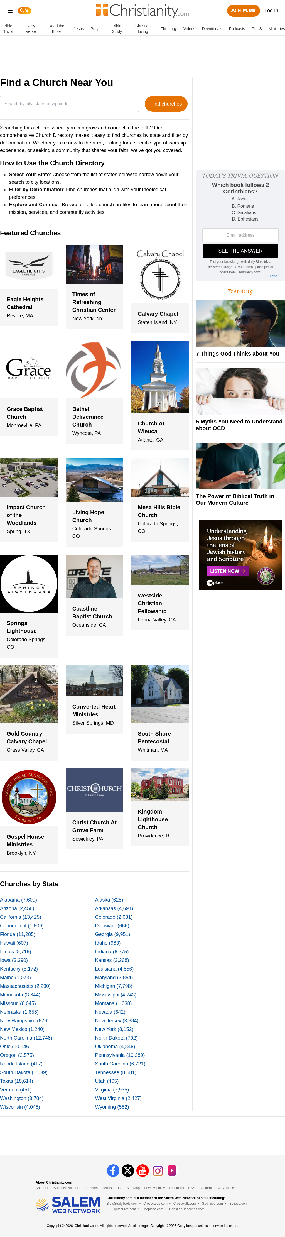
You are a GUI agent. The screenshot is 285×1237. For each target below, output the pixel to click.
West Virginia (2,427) (118, 1098)
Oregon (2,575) (17, 1055)
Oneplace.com (152, 1209)
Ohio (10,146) (15, 1046)
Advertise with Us (67, 1188)
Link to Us (176, 1188)
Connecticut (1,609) (22, 926)
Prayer (96, 28)
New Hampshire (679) (24, 1020)
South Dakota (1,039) (24, 1072)
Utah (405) (107, 1081)
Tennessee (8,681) (116, 1072)
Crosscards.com (155, 1204)
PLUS (257, 28)
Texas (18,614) (16, 1081)
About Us (42, 1188)
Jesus (79, 28)
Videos (189, 28)
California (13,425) (20, 917)
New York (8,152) (114, 1029)
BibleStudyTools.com (122, 1204)
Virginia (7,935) (112, 1090)
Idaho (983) (108, 943)
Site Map (133, 1188)
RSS (191, 1188)
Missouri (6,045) (18, 1003)
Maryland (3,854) (114, 977)
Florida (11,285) (17, 934)
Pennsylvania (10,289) (120, 1055)
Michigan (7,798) (113, 986)
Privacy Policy (154, 1188)
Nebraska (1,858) (19, 1012)
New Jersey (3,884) (117, 1020)
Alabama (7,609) (18, 900)
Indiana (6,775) (112, 951)
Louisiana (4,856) (114, 969)
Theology (169, 28)
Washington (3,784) (21, 1098)
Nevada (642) (110, 1012)
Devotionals (212, 28)
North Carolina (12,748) (26, 1038)
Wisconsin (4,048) (20, 1107)
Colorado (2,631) (114, 917)
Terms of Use (112, 1188)
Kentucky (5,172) (19, 969)
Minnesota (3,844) (20, 995)
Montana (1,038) (113, 1003)
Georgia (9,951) (112, 934)
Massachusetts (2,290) (25, 986)
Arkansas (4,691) (114, 908)
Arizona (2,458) (17, 908)
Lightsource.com (124, 1209)
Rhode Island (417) (21, 1064)
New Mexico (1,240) (22, 1029)
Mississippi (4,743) (116, 995)
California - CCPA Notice (217, 1188)
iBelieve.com (238, 1204)
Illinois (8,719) (15, 951)
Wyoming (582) (112, 1107)
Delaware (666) (112, 926)
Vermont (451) (16, 1090)
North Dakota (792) (116, 1038)
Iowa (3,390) (14, 960)
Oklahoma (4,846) (115, 1046)
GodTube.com (212, 1204)
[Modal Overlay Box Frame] (240, 225)
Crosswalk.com (184, 1204)
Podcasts (237, 28)
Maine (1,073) (15, 977)
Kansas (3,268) (112, 960)
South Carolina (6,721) (120, 1064)
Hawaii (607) (14, 943)
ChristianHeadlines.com (187, 1209)
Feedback (91, 1188)
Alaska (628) (109, 900)
